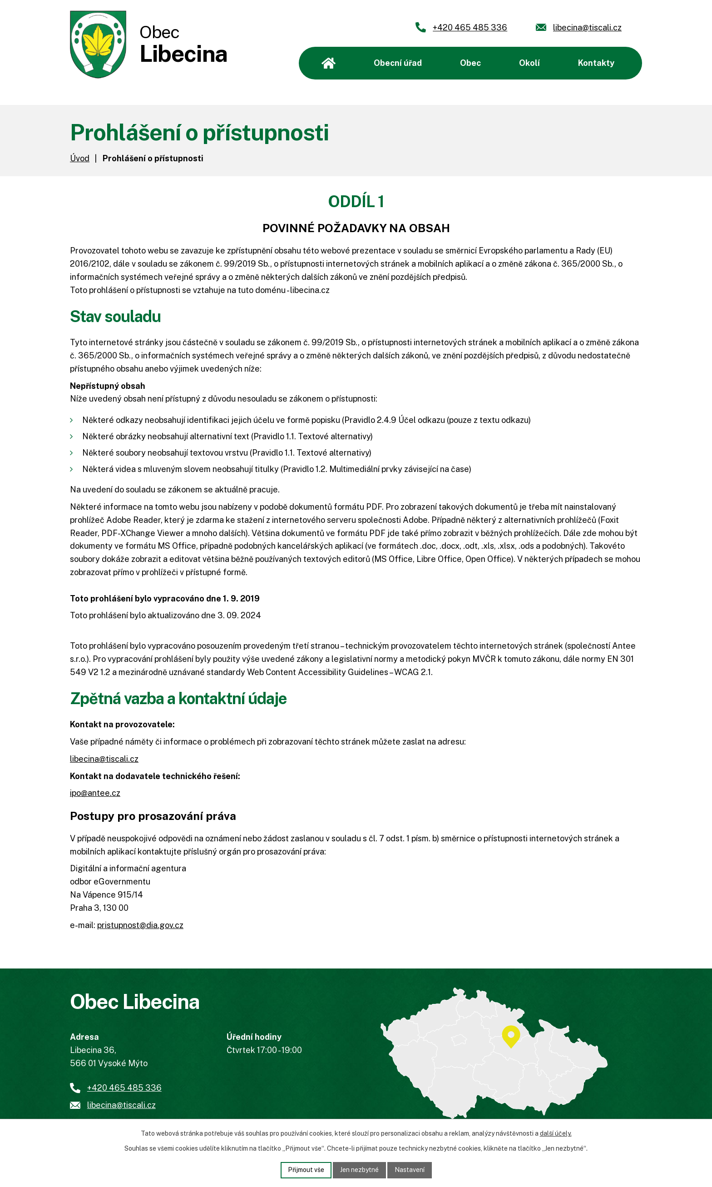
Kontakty (596, 63)
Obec (470, 63)
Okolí (529, 63)
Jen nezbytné (359, 1169)
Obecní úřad (398, 63)
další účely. (556, 1133)
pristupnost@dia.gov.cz (140, 925)
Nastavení (410, 1169)
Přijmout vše (306, 1169)
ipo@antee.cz (95, 793)
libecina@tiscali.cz (104, 759)
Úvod (328, 63)
